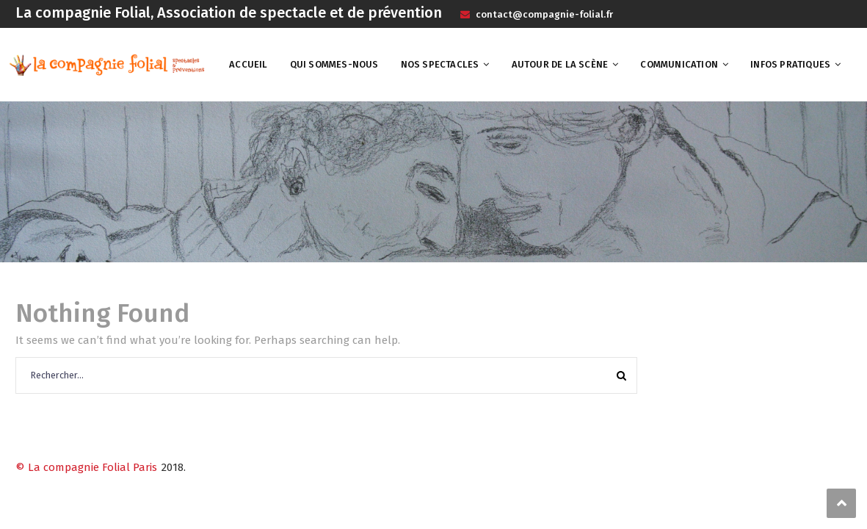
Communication (679, 64)
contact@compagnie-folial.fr (543, 14)
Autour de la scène (560, 64)
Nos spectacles (440, 64)
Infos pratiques (790, 64)
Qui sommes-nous (334, 64)
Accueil (248, 64)
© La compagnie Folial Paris (86, 467)
